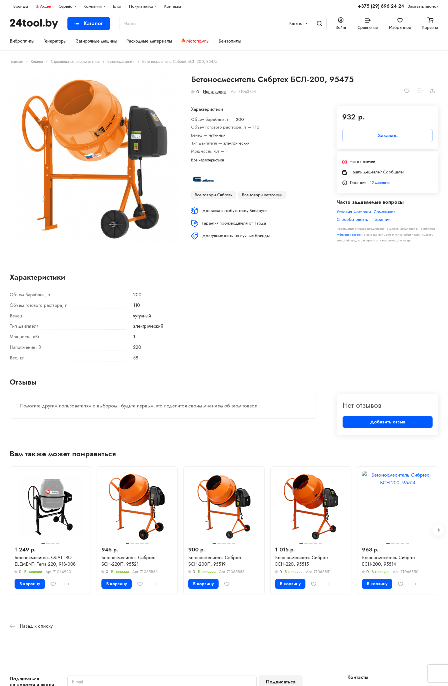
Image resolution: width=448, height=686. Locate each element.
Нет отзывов (214, 91)
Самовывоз (384, 212)
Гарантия (382, 219)
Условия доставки (354, 212)
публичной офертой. (350, 235)
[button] (438, 530)
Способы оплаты (353, 219)
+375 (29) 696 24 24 (381, 6)
